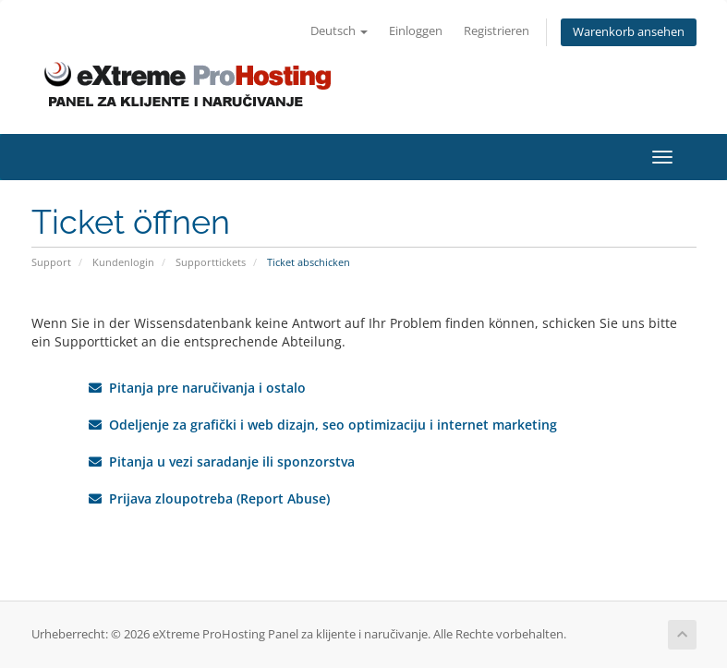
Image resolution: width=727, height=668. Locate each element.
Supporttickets (211, 262)
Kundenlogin (123, 262)
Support (51, 262)
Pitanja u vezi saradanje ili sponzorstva (222, 461)
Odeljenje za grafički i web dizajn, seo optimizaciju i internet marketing (323, 424)
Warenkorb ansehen (629, 32)
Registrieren (496, 31)
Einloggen (415, 31)
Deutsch (339, 31)
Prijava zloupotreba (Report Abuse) (209, 498)
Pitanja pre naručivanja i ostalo (197, 387)
